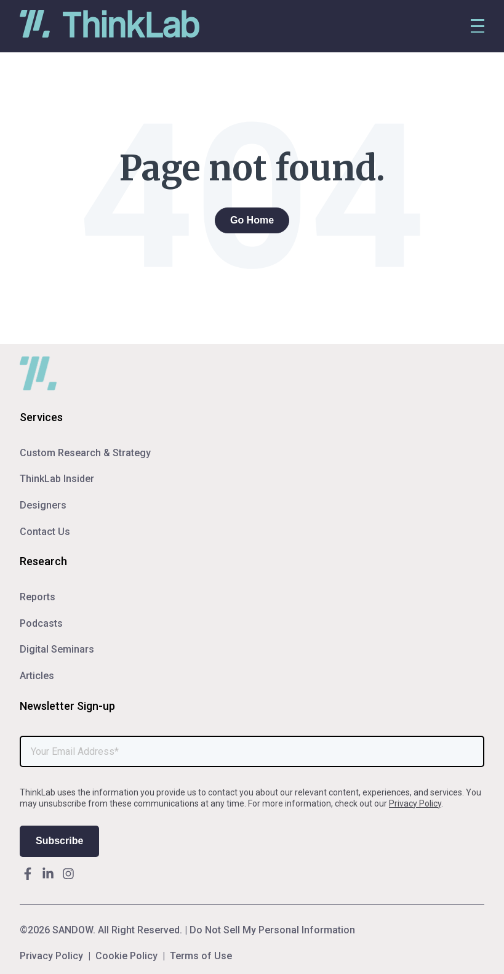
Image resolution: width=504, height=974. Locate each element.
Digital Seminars (57, 649)
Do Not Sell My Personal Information (272, 930)
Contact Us (45, 531)
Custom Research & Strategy (85, 453)
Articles (37, 676)
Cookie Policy (126, 956)
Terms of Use (201, 956)
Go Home (252, 220)
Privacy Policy (415, 803)
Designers (43, 505)
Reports (37, 597)
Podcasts (41, 623)
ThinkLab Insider (57, 479)
